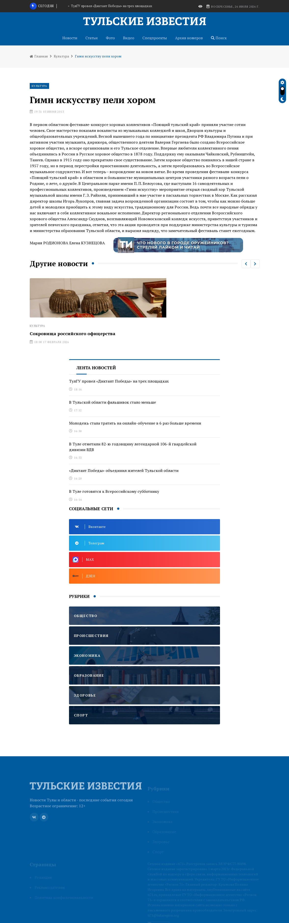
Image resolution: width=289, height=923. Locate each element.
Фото (110, 37)
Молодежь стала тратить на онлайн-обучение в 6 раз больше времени (135, 423)
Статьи (91, 37)
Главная (39, 56)
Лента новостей (96, 368)
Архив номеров (189, 37)
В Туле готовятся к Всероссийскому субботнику (114, 491)
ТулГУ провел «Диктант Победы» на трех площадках (111, 6)
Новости (69, 37)
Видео (128, 37)
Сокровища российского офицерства (72, 333)
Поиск (219, 37)
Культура (61, 56)
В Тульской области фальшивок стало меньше (112, 402)
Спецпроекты (154, 37)
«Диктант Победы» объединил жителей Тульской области (124, 470)
